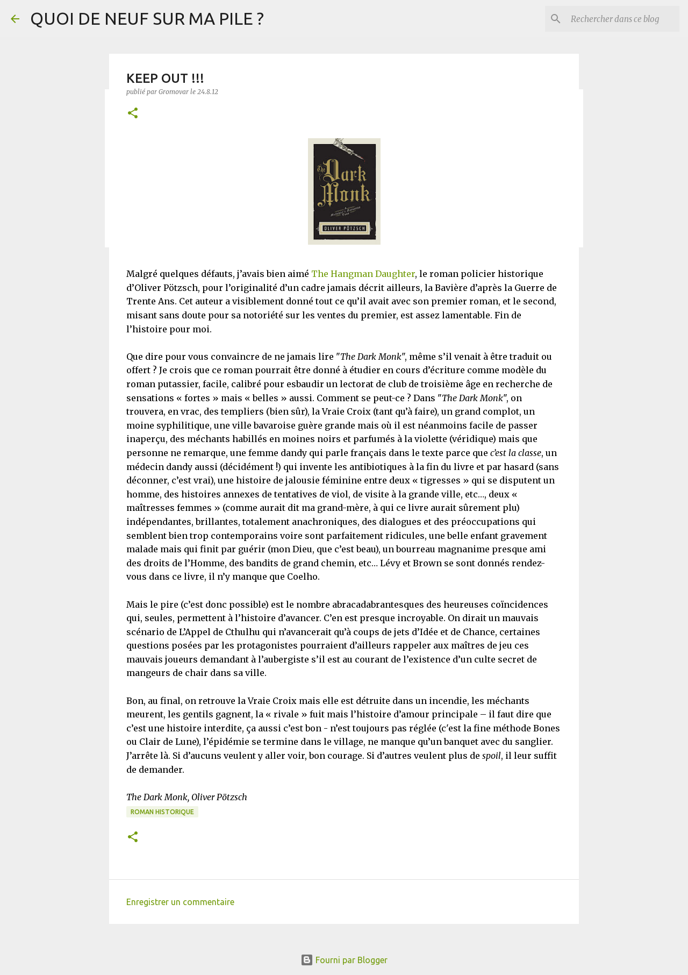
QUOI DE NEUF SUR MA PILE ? (147, 18)
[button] (132, 113)
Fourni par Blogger (344, 960)
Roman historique (162, 811)
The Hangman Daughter (363, 273)
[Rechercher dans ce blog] (623, 19)
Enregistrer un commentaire (180, 902)
